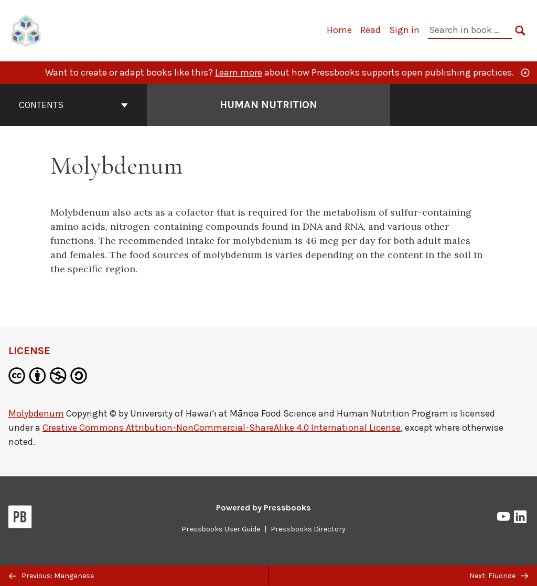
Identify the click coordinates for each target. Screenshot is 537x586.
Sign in (404, 30)
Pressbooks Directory (308, 529)
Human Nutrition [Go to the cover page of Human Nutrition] (268, 105)
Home (339, 30)
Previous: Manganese (51, 575)
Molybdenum (36, 413)
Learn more (238, 72)
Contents (73, 105)
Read (370, 30)
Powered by (263, 508)
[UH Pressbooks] (26, 30)
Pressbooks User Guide (220, 529)
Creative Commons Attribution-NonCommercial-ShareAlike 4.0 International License (221, 427)
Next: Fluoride (498, 575)
